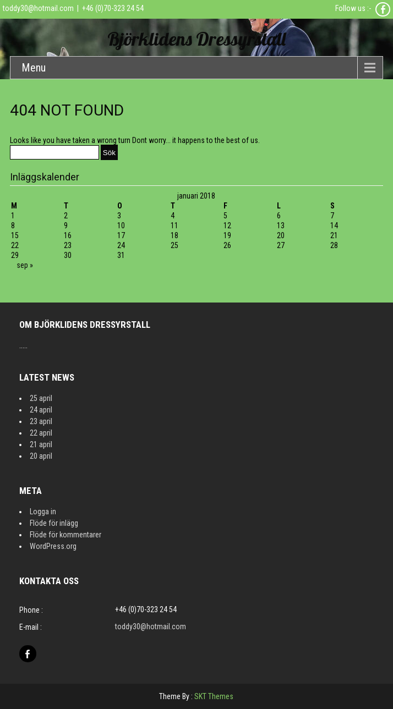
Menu (33, 67)
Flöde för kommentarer (65, 534)
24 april (41, 409)
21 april (41, 444)
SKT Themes (213, 696)
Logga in (43, 511)
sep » (25, 265)
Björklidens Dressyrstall (196, 39)
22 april (41, 432)
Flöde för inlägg (54, 523)
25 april (41, 398)
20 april (41, 456)
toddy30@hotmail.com (38, 8)
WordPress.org (53, 546)
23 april (41, 421)
